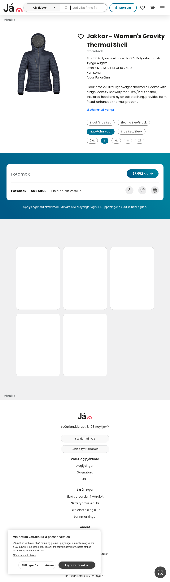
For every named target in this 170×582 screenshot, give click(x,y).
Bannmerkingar (85, 516)
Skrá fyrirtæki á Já (85, 503)
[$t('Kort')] (152, 7)
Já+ (85, 479)
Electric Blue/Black (134, 122)
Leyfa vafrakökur (76, 565)
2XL (92, 140)
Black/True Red (100, 122)
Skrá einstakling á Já (85, 510)
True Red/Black (131, 131)
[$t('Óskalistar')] (142, 7)
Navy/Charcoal (100, 131)
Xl (139, 140)
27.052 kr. (140, 173)
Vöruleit (9, 20)
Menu (162, 7)
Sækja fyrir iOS (85, 439)
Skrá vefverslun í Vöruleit (85, 496)
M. (116, 140)
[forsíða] (13, 7)
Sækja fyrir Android (85, 449)
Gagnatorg (85, 472)
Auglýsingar (85, 465)
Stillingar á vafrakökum (38, 565)
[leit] (83, 8)
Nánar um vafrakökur (24, 555)
